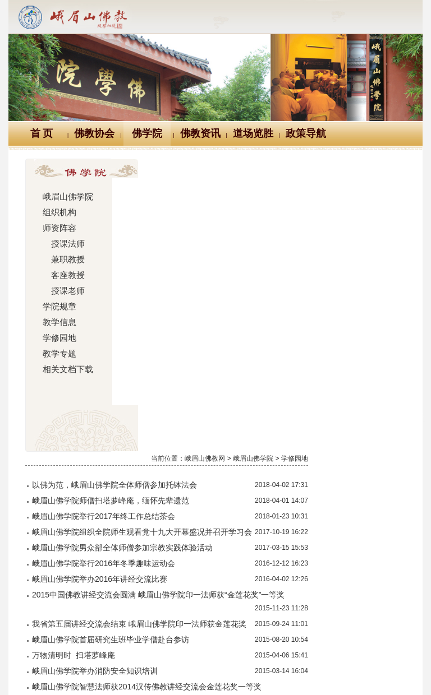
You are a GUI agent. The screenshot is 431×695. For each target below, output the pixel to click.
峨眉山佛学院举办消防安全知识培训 (199, 391)
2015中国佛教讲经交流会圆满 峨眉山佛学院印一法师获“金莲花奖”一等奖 (262, 315)
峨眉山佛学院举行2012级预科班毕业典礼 (207, 512)
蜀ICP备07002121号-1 (215, 670)
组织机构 (58, 212)
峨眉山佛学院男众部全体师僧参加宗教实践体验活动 (226, 267)
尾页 (390, 564)
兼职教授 (61, 259)
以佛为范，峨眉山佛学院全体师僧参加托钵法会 (218, 191)
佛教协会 (94, 133)
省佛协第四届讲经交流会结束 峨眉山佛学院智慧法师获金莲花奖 (247, 436)
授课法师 (61, 243)
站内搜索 (391, 605)
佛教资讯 (200, 133)
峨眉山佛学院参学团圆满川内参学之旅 (202, 527)
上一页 (223, 564)
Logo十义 (40, 605)
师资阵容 (58, 228)
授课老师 (61, 290)
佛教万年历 (102, 605)
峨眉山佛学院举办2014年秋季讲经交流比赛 (211, 496)
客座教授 (61, 275)
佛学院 (147, 133)
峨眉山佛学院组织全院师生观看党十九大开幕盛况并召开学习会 (246, 238)
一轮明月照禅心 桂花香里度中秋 (195, 480)
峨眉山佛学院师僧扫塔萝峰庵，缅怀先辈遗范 (214, 207)
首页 (189, 564)
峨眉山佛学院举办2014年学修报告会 (199, 543)
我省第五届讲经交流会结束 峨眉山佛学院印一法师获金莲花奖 (243, 344)
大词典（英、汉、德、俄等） (298, 605)
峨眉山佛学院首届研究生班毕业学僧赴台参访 (214, 359)
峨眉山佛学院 (65, 196)
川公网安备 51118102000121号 (111, 658)
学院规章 (58, 306)
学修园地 (58, 337)
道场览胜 (253, 133)
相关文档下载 (65, 369)
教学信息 (58, 322)
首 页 (41, 133)
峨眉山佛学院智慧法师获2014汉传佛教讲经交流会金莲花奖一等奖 (250, 406)
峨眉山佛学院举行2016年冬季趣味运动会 (207, 283)
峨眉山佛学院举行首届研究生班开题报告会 (210, 465)
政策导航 (306, 133)
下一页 (356, 564)
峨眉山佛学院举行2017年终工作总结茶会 (207, 223)
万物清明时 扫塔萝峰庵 (177, 375)
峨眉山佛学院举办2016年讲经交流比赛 (203, 299)
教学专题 (58, 353)
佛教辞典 (164, 605)
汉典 (214, 605)
